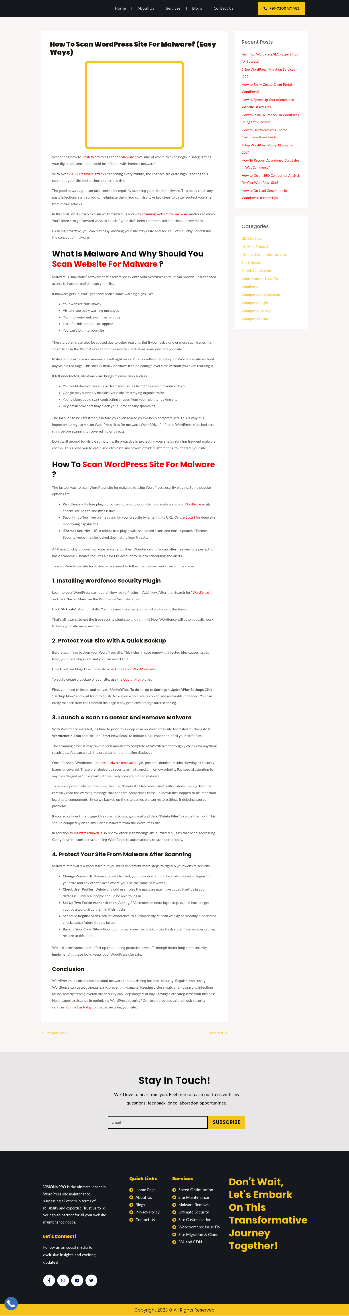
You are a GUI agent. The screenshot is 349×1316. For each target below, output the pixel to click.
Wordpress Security (257, 310)
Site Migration (253, 262)
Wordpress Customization (262, 294)
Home (120, 8)
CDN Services (252, 238)
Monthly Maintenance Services (266, 254)
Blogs (197, 8)
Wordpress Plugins (256, 302)
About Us (146, 8)
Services (173, 8)
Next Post (217, 1033)
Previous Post (54, 1033)
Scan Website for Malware (105, 264)
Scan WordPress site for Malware (148, 464)
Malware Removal (256, 246)
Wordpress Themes (257, 318)
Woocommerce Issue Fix (261, 278)
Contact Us (223, 8)
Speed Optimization (257, 270)
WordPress (250, 286)
